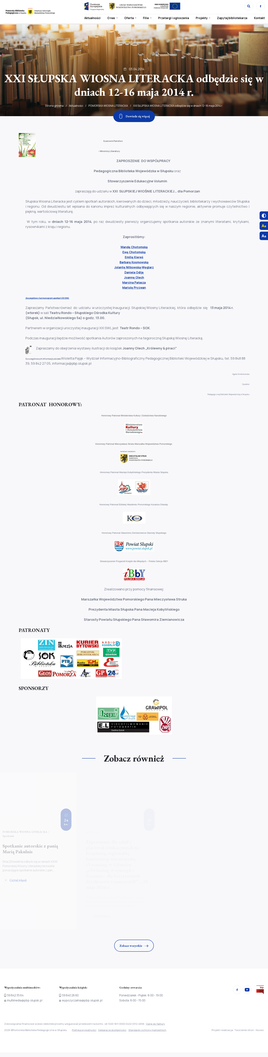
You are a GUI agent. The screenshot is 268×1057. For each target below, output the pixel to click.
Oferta (128, 18)
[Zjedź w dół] (134, 116)
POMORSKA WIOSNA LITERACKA (108, 115)
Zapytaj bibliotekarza (231, 18)
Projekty (201, 18)
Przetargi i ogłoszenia (172, 18)
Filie (145, 18)
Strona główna (54, 115)
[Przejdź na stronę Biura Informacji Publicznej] (260, 991)
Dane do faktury (155, 1024)
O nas (110, 18)
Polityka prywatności (84, 1030)
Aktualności (91, 18)
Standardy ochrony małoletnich (153, 1030)
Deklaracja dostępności (115, 1030)
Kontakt (258, 18)
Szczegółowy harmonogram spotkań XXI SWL (47, 298)
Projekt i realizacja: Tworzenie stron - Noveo (238, 1030)
